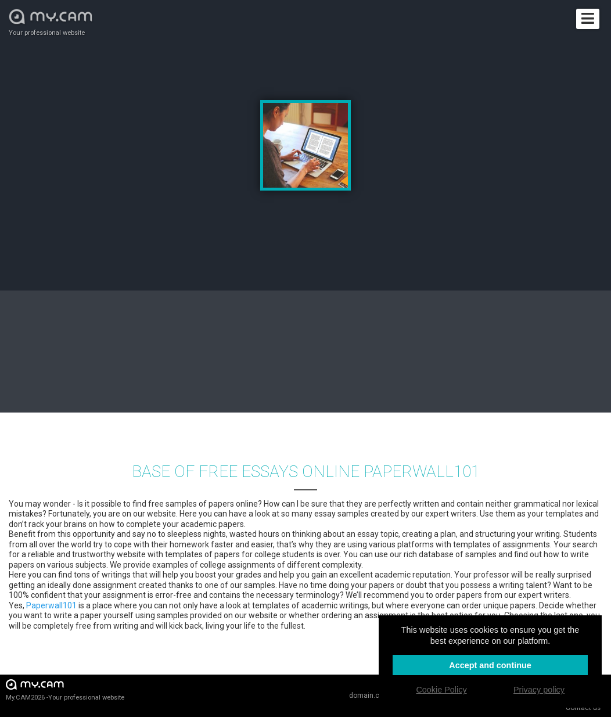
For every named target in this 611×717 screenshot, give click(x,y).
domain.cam (369, 695)
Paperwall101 (51, 605)
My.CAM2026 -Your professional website (65, 689)
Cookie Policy (441, 689)
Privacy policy (539, 689)
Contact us (583, 708)
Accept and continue (490, 665)
